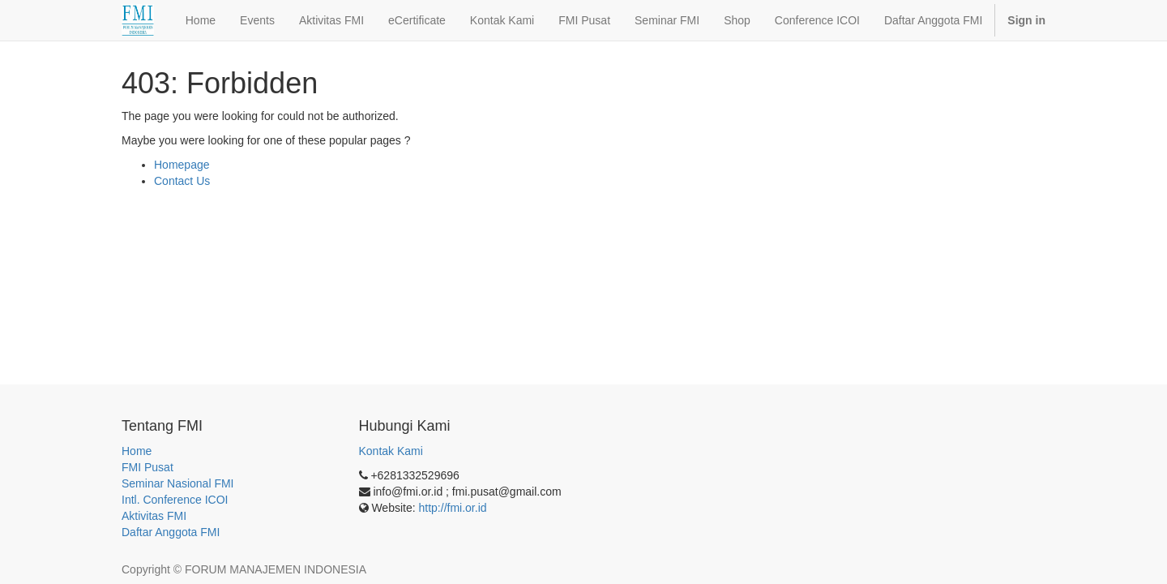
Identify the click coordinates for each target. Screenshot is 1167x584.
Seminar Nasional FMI (178, 483)
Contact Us (182, 180)
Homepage (182, 164)
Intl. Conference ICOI (175, 499)
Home (137, 450)
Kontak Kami (391, 450)
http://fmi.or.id (453, 507)
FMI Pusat (147, 467)
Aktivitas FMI (154, 515)
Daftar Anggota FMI (171, 532)
